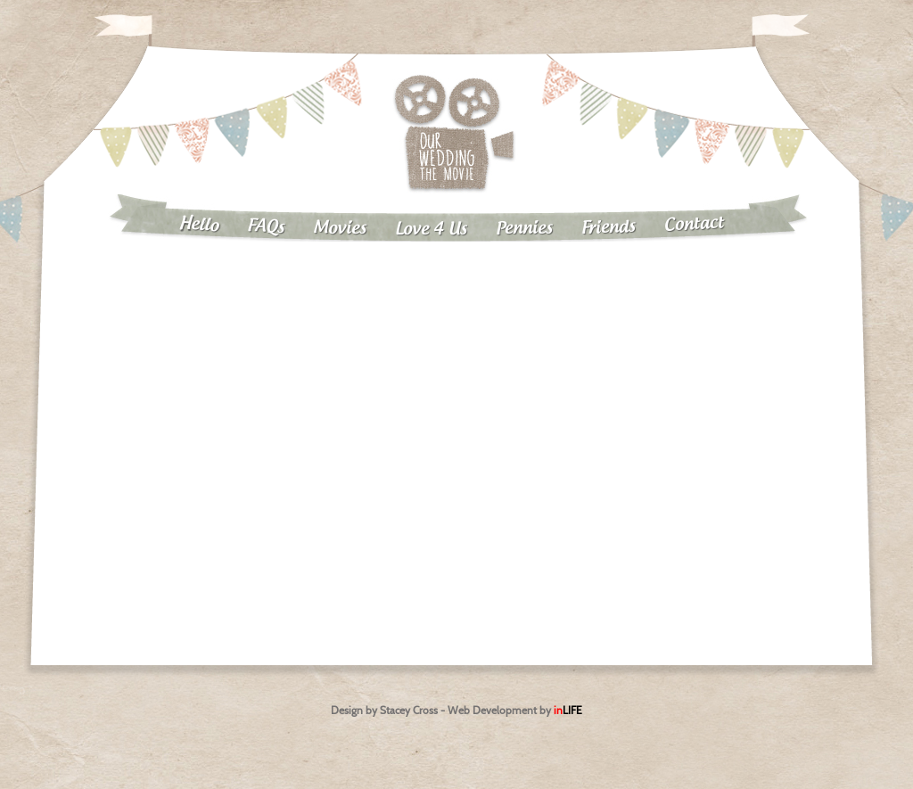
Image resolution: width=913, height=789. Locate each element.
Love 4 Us (431, 229)
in (568, 710)
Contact (694, 224)
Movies (339, 228)
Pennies (524, 228)
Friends (609, 227)
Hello (198, 225)
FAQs (266, 226)
